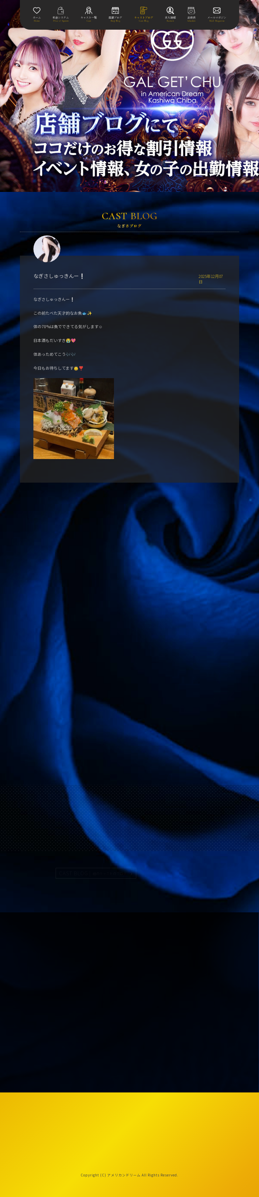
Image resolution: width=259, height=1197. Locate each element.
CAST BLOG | (93, 873)
